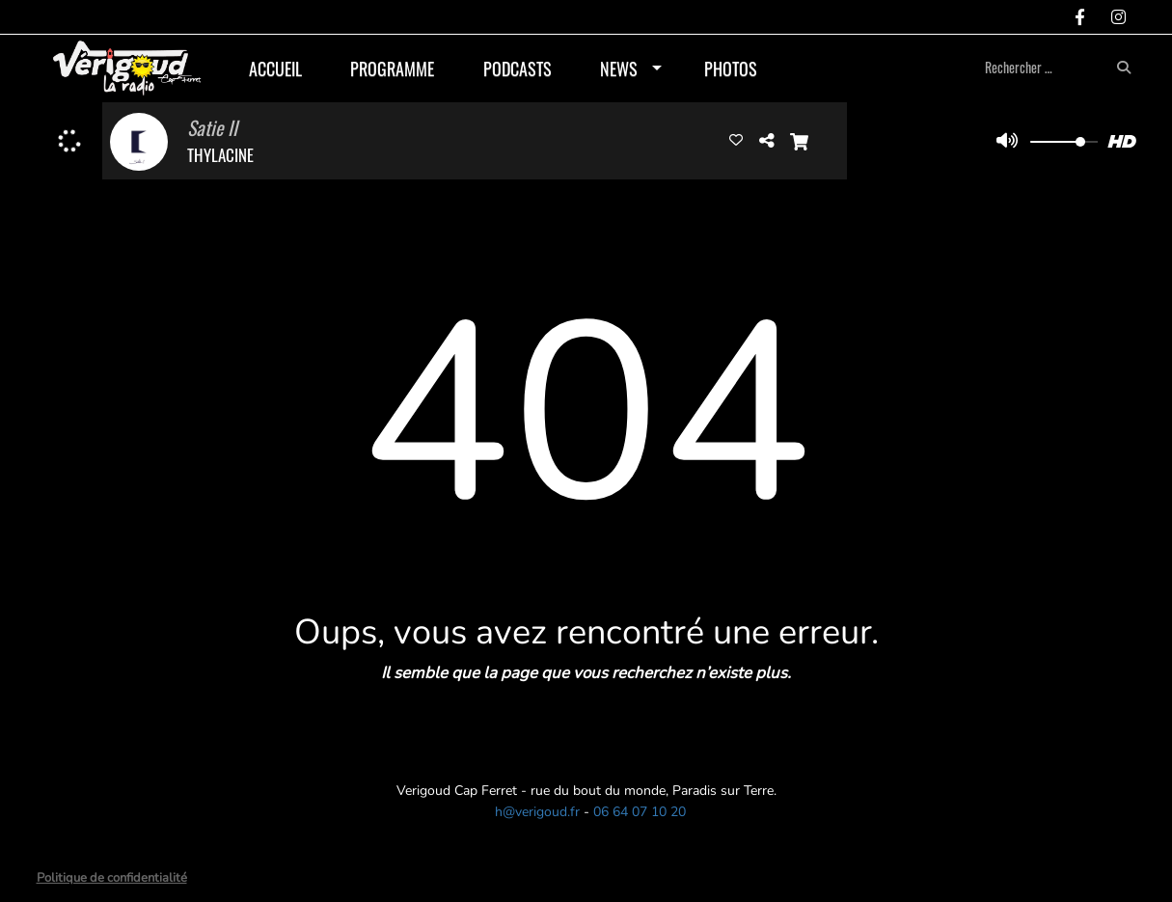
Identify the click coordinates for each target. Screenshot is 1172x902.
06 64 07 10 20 (639, 812)
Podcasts (517, 68)
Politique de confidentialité (112, 878)
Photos (730, 68)
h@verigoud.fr (537, 812)
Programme (392, 68)
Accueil (275, 68)
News (619, 68)
